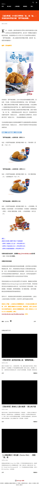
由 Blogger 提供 (19, 480)
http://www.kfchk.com (24, 253)
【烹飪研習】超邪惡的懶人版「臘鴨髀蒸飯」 (18, 360)
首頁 (3, 6)
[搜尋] (33, 2)
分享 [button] (35, 321)
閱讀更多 (35, 373)
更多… (32, 6)
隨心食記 (9, 6)
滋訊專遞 (7, 321)
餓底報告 (25, 6)
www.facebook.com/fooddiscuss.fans (13, 314)
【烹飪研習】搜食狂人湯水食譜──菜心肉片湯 (19, 407)
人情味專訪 (17, 6)
